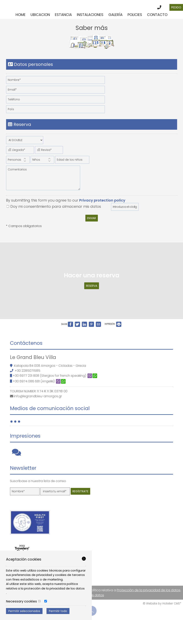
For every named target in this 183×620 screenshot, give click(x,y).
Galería (115, 14)
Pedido (176, 7)
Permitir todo (58, 611)
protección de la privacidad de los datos (54, 588)
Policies (135, 14)
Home (21, 14)
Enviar (91, 218)
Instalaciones (90, 14)
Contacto (157, 14)
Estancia (63, 14)
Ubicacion (40, 14)
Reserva (91, 286)
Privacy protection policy (102, 200)
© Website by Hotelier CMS (161, 603)
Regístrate (80, 491)
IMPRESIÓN (113, 323)
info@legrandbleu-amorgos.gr (38, 396)
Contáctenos (26, 343)
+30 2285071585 (27, 370)
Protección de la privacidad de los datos (148, 590)
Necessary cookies (23, 601)
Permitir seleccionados (24, 611)
